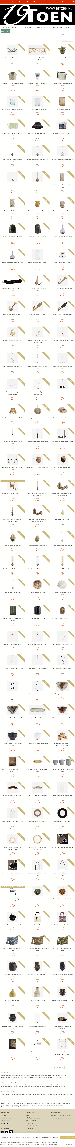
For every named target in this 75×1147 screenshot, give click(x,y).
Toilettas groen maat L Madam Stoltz (62, 950)
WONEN (13, 27)
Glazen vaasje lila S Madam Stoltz (12, 263)
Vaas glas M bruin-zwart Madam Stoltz (37, 975)
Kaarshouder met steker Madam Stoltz (12, 443)
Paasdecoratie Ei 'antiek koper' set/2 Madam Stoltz (37, 520)
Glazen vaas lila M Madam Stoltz (62, 237)
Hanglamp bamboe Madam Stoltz (12, 418)
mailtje (66, 1103)
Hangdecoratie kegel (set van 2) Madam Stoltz (37, 341)
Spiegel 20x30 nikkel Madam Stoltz (62, 795)
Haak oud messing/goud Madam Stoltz (12, 315)
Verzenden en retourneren (7, 1117)
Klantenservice (57, 2)
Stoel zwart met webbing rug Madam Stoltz (13, 900)
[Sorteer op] (67, 40)
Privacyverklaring (5, 1120)
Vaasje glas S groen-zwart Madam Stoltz (12, 1027)
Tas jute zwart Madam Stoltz (12, 925)
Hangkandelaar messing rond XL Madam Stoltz (37, 393)
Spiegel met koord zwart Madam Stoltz (37, 874)
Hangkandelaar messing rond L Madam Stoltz (12, 393)
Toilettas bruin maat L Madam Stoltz (37, 950)
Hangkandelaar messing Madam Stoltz (37, 367)
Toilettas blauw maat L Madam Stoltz (12, 950)
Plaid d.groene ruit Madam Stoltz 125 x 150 (13, 620)
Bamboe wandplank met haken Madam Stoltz (37, 59)
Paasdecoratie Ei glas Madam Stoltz (62, 520)
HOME (2, 27)
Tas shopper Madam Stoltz (62, 925)
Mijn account (66, 2)
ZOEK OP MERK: (5, 31)
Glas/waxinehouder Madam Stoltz (62, 133)
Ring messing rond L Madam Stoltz (62, 644)
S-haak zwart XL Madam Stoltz (37, 694)
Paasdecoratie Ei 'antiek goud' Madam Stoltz (37, 494)
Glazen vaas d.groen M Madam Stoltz (12, 238)
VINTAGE (8, 27)
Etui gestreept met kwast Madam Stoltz (12, 134)
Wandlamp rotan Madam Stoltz (37, 1052)
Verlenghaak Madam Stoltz (37, 1026)
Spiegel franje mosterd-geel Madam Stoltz (12, 848)
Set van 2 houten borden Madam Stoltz (37, 771)
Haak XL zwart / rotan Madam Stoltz (62, 315)
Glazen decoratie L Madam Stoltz (37, 159)
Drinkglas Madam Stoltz (62, 109)
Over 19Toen (4, 1115)
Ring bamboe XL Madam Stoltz (37, 644)
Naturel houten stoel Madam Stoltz (12, 493)
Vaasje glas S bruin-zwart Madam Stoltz (62, 1001)
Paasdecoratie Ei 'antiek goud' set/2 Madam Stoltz (62, 494)
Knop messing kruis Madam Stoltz (37, 467)
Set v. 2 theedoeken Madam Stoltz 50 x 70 (12, 771)
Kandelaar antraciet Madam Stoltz (37, 442)
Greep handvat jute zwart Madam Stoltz (12, 290)
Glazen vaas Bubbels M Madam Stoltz (37, 212)
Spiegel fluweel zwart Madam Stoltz (62, 822)
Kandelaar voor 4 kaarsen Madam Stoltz (12, 469)
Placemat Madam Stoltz (37, 593)
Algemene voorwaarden (6, 1118)
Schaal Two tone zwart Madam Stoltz (12, 745)
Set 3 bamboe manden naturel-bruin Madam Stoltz (62, 745)
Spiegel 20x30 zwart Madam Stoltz (12, 821)
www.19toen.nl (69, 1118)
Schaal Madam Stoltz (37, 718)
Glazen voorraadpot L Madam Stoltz (37, 264)
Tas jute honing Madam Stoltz (62, 899)
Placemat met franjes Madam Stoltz (62, 594)
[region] (28, 1141)
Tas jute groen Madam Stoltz (37, 899)
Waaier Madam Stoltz (12, 1052)
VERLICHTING (36, 27)
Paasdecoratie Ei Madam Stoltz (12, 545)
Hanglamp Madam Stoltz (62, 392)
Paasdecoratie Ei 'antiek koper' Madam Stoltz (12, 520)
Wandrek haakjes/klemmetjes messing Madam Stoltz (62, 1053)
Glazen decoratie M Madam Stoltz (12, 185)
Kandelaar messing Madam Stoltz (62, 442)
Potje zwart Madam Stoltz (37, 618)
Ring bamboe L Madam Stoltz (13, 644)
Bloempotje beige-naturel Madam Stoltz (12, 85)
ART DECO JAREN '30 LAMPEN (61, 27)
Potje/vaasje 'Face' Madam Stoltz (62, 618)
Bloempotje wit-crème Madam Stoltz (62, 85)
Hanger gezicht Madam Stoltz (12, 366)
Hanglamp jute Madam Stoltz (37, 418)
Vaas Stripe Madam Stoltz (37, 1000)
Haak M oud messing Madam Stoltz (62, 288)
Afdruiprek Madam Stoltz (12, 58)
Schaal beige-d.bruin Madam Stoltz (62, 694)
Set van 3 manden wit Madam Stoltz (37, 796)
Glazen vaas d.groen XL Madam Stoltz (37, 238)
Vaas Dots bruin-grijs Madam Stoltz (12, 975)
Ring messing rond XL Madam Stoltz (37, 669)
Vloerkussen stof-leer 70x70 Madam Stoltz (62, 1027)
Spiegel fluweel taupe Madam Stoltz (37, 822)
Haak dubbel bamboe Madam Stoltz (37, 290)
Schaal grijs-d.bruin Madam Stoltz (12, 718)
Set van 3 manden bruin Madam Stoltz (12, 796)
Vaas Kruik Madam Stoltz (12, 1000)
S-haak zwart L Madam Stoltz (62, 668)
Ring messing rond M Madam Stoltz (12, 668)
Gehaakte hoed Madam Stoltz (37, 133)
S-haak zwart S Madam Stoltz (12, 694)
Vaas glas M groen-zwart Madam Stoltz (62, 975)
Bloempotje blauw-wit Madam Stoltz (37, 85)
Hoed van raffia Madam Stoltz (62, 418)
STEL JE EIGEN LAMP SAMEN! (24, 27)
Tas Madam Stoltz (37, 925)
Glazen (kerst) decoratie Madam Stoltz (12, 160)
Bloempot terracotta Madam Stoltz (62, 58)
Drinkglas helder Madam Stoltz (37, 109)
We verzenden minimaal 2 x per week (43, 2)
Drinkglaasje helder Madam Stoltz (12, 109)
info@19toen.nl (29, 1122)
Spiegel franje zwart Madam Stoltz (62, 847)
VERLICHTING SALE (46, 27)
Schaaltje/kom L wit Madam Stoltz (37, 744)
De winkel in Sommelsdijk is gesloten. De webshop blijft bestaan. (17, 2)
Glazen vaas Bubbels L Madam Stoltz (62, 186)
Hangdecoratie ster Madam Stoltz (62, 340)
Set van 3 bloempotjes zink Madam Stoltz (62, 771)
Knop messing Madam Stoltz (62, 467)
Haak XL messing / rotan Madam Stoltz (37, 315)
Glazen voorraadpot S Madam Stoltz (62, 264)
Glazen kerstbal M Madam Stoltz (37, 185)
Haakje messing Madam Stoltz (12, 340)
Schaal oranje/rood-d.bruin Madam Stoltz (62, 719)
